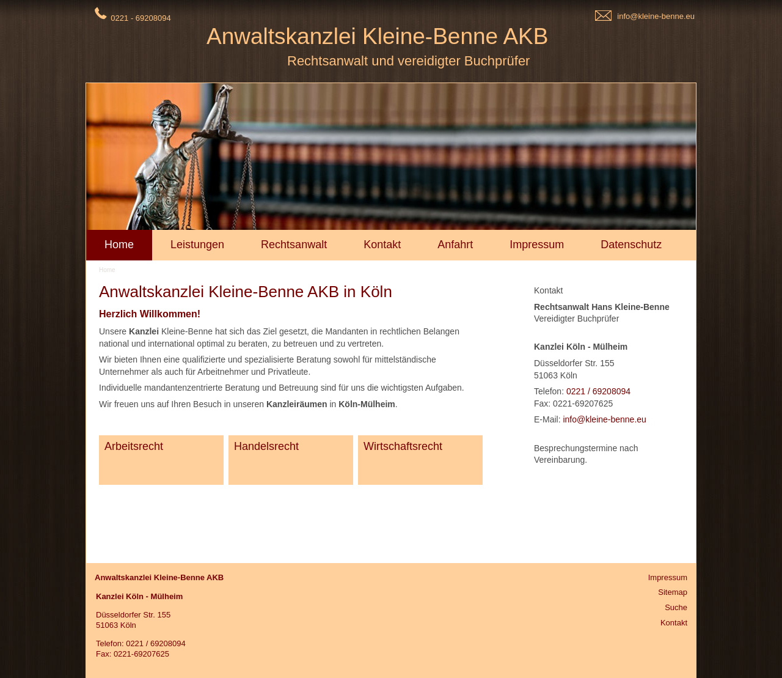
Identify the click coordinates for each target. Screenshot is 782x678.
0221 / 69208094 (598, 391)
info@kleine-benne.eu (656, 16)
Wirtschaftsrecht (403, 446)
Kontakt (673, 622)
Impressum (667, 577)
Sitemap (672, 592)
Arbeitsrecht (133, 446)
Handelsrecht (266, 446)
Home (107, 270)
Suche (676, 607)
